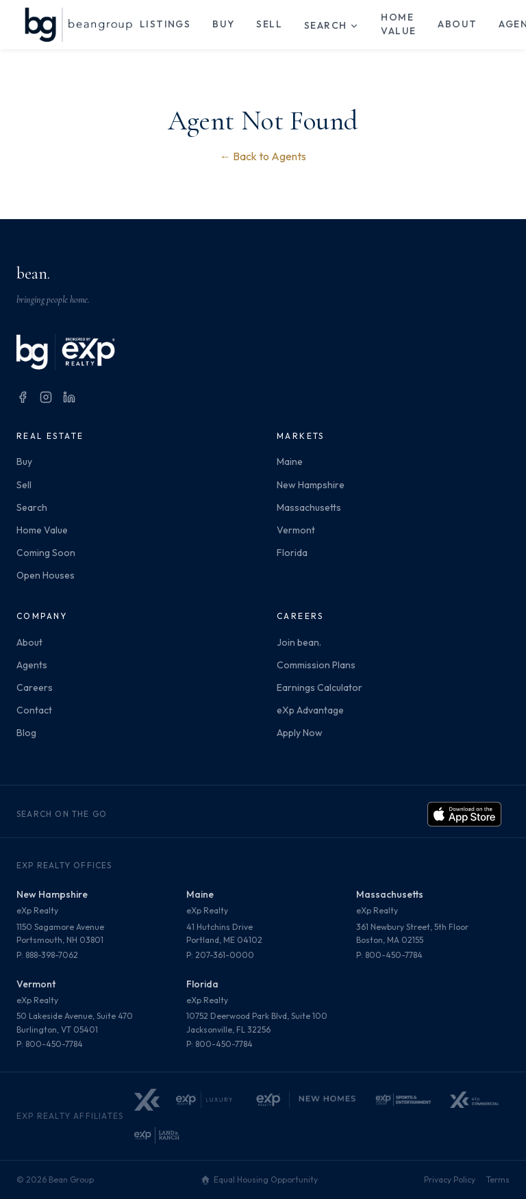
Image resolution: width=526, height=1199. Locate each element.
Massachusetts (309, 507)
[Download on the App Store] (464, 814)
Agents (31, 665)
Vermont (296, 530)
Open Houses (45, 575)
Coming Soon (45, 552)
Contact (34, 710)
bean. (33, 273)
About (457, 24)
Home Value (398, 24)
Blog (26, 733)
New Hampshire (311, 485)
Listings (165, 24)
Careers (34, 687)
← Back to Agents (263, 156)
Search (331, 25)
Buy (223, 24)
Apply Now (300, 733)
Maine (290, 461)
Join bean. (299, 642)
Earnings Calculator (319, 687)
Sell (269, 24)
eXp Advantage (310, 710)
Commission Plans (316, 665)
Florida (292, 552)
